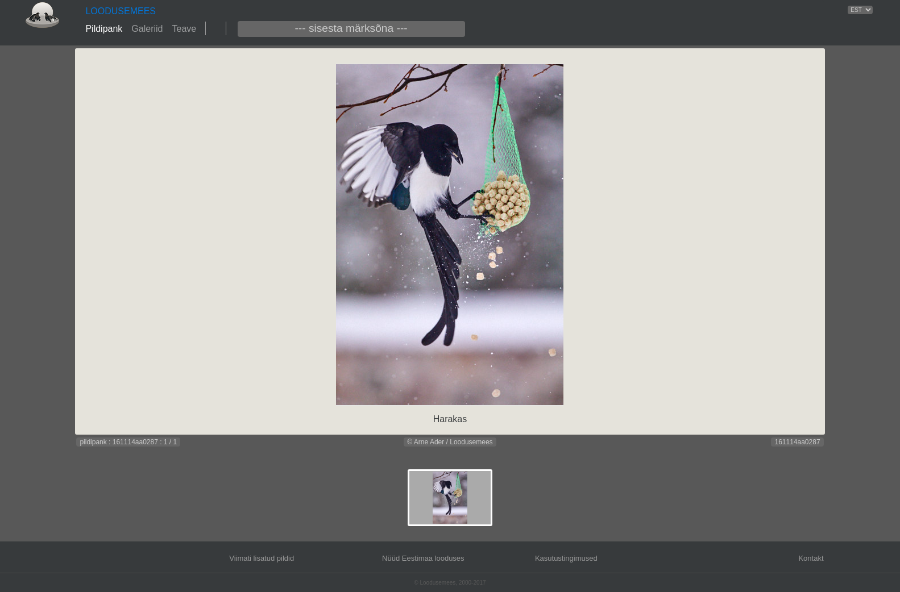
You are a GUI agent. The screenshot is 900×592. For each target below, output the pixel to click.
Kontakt (810, 558)
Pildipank (103, 29)
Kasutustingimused (566, 558)
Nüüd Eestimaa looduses (423, 558)
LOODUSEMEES (120, 11)
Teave (184, 29)
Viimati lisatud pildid (261, 558)
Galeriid (147, 29)
